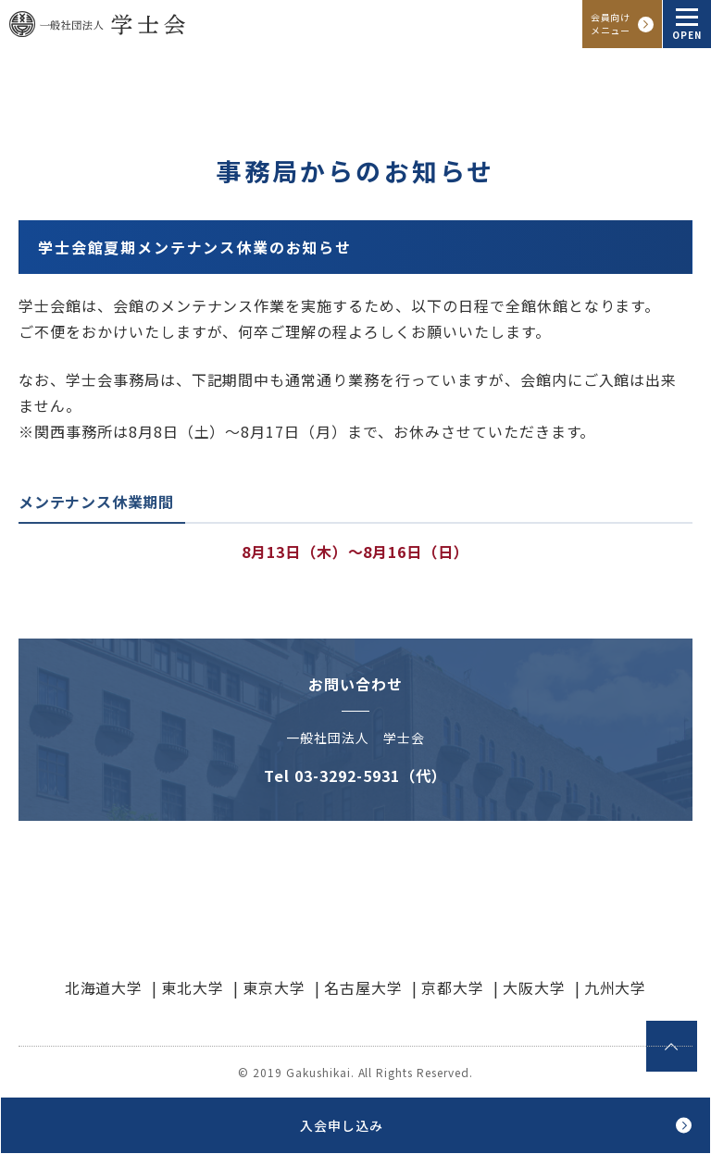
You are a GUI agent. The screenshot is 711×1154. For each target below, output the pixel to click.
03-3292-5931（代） (370, 775)
